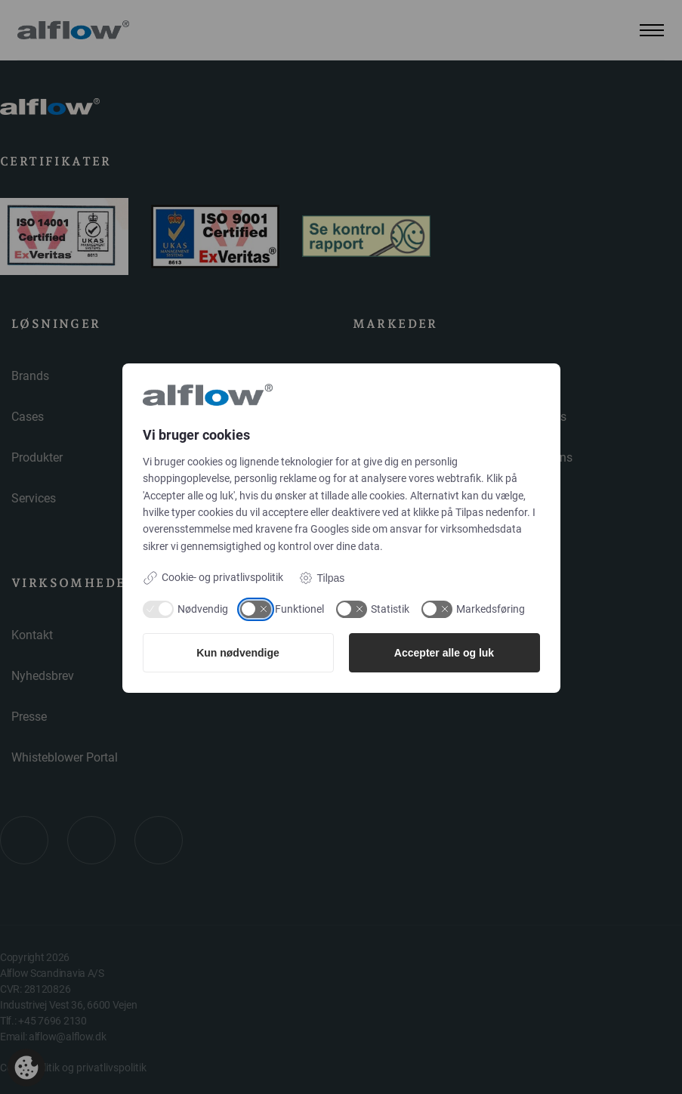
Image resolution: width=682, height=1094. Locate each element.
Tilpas (321, 578)
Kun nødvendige (237, 653)
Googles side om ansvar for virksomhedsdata (416, 529)
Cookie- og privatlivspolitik (213, 578)
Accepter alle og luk (444, 653)
